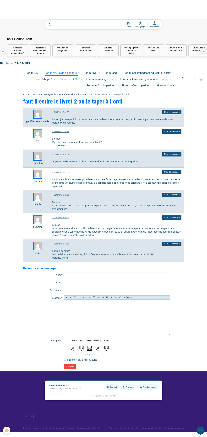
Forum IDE (91, 73)
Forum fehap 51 (43, 80)
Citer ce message (172, 113)
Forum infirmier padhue (136, 86)
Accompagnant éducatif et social (131, 50)
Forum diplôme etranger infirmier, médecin (146, 80)
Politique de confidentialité (151, 429)
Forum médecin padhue (101, 86)
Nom (58, 276)
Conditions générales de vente (91, 429)
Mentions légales (28, 429)
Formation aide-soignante (63, 49)
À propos (128, 388)
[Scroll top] (200, 431)
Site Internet (56, 291)
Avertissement (148, 388)
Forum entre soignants (100, 80)
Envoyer (70, 367)
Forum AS (32, 73)
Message (56, 298)
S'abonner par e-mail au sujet (82, 360)
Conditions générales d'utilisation (56, 429)
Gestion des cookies (177, 429)
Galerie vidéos (165, 86)
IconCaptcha (89, 355)
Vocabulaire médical (153, 49)
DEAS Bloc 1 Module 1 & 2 (176, 49)
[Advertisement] (59, 11)
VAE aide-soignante (108, 49)
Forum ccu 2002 (70, 80)
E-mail (59, 283)
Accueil (26, 95)
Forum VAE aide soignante (61, 73)
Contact (111, 388)
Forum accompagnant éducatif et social (148, 73)
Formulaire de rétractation (122, 429)
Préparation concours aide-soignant (40, 50)
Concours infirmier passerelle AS (17, 50)
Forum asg (111, 73)
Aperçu (128, 298)
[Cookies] (7, 430)
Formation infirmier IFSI (85, 49)
